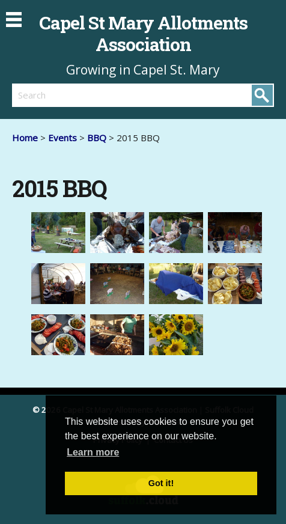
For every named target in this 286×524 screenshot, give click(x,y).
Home (25, 138)
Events (62, 138)
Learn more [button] (93, 452)
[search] (77, 95)
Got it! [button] (161, 483)
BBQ (96, 138)
